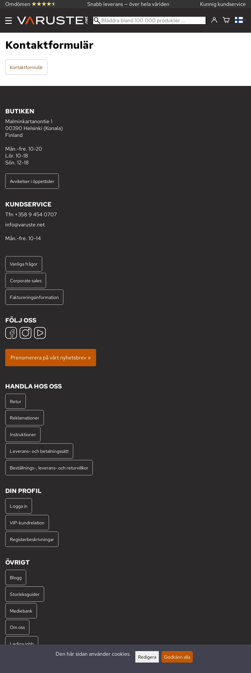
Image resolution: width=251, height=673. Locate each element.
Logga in (18, 506)
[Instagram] (25, 333)
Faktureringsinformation (34, 297)
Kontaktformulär (26, 67)
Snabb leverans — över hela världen (128, 4)
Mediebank (21, 611)
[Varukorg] (226, 20)
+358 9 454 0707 (36, 214)
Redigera (147, 657)
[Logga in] (214, 20)
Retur (15, 401)
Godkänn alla (177, 657)
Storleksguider (25, 594)
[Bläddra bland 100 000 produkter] (149, 20)
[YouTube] (40, 333)
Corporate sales (26, 280)
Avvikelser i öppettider (32, 181)
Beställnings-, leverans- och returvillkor (49, 468)
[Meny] (8, 20)
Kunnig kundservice (223, 4)
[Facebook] (11, 333)
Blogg (16, 577)
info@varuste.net (25, 224)
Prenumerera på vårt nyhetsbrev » (50, 357)
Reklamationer (24, 418)
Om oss (17, 627)
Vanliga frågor (24, 264)
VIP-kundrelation (27, 522)
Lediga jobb (22, 644)
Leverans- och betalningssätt (39, 451)
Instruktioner (23, 434)
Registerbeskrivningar (32, 539)
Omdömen (30, 4)
